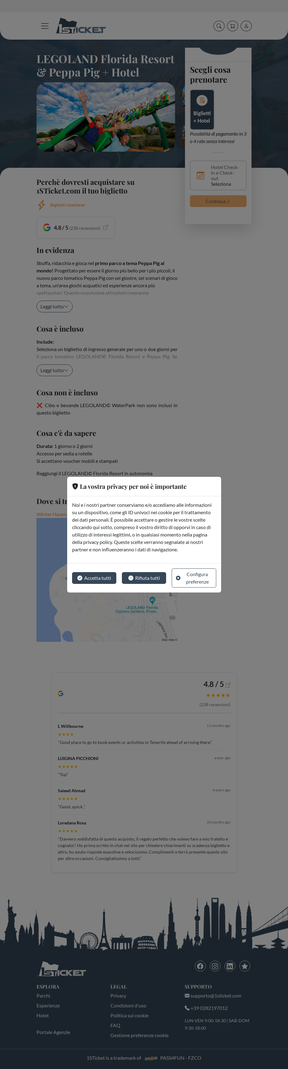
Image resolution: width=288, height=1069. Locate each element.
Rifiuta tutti (144, 578)
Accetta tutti (94, 578)
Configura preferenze (192, 577)
